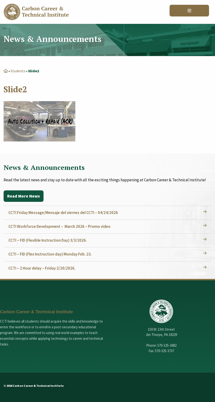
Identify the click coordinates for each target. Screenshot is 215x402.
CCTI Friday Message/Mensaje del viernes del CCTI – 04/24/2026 (63, 212)
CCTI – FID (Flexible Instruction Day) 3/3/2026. (47, 240)
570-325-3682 (166, 345)
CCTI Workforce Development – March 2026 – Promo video (59, 226)
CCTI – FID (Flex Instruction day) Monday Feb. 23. (50, 254)
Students (18, 70)
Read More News (23, 196)
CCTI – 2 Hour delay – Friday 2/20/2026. (41, 268)
